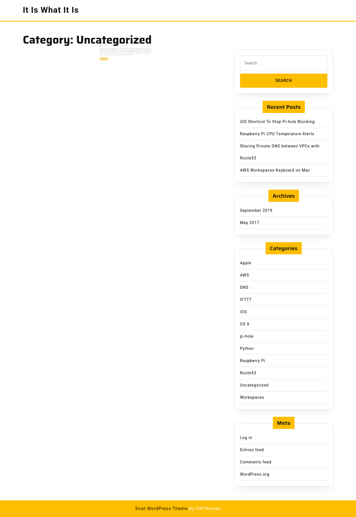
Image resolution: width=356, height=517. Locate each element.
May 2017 (249, 223)
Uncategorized (254, 385)
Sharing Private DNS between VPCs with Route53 (122, 44)
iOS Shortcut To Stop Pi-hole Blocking (277, 122)
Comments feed (255, 462)
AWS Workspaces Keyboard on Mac (275, 170)
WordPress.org (255, 474)
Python (247, 349)
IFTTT (246, 300)
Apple (245, 263)
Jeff (115, 45)
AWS (244, 275)
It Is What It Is (51, 10)
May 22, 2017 (109, 45)
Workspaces (252, 397)
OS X (244, 324)
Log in (246, 438)
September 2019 (256, 211)
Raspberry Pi (252, 361)
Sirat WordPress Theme (161, 508)
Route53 (248, 373)
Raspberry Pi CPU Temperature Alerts (277, 134)
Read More (110, 56)
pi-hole (247, 336)
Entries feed (252, 450)
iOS (243, 312)
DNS (244, 287)
